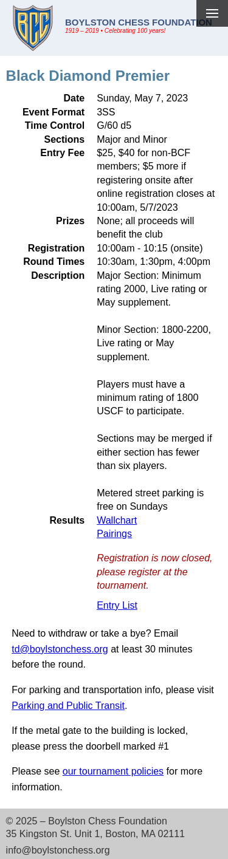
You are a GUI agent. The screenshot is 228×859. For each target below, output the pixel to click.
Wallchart (117, 520)
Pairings (114, 534)
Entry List (117, 605)
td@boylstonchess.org (60, 649)
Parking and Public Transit (68, 705)
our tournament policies (113, 771)
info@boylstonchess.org (58, 850)
